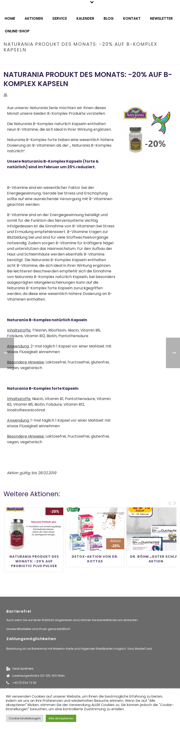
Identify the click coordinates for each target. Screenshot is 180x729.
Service (59, 18)
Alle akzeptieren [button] (61, 718)
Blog (109, 18)
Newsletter (161, 18)
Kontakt (132, 18)
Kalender (85, 18)
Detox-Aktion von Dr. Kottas (95, 559)
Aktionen (34, 18)
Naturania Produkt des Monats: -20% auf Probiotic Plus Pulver (34, 561)
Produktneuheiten (56, 59)
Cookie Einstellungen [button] (25, 718)
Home (10, 18)
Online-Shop (17, 31)
